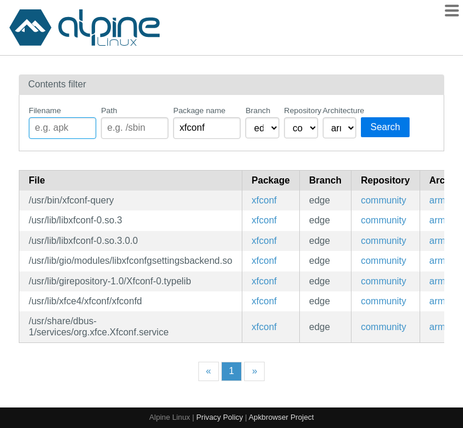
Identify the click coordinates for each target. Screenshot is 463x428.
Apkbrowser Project (281, 417)
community (383, 200)
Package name (199, 110)
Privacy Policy (219, 417)
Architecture (340, 110)
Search (385, 127)
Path (109, 110)
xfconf (264, 200)
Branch (257, 110)
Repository (301, 110)
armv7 (442, 200)
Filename (45, 110)
